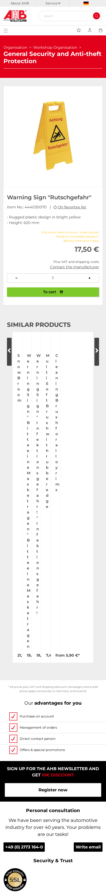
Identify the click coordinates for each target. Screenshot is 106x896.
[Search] (68, 15)
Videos (53, 759)
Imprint (53, 859)
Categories (53, 795)
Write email (88, 633)
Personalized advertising (53, 786)
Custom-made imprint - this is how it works (53, 777)
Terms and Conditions (53, 841)
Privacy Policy (53, 850)
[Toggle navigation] (5, 30)
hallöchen (67, 889)
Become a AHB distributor (53, 831)
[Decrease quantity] (16, 278)
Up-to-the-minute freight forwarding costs (53, 804)
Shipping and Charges (53, 813)
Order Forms (53, 768)
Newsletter (53, 868)
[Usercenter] (89, 30)
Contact (53, 750)
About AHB (20, 3)
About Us (53, 722)
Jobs (53, 731)
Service (52, 3)
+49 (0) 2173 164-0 (24, 633)
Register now (53, 576)
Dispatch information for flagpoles (53, 822)
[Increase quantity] (89, 278)
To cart (53, 292)
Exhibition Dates (53, 741)
